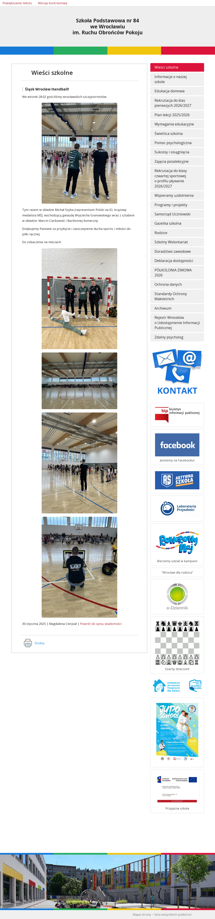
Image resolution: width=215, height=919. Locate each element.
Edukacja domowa (170, 91)
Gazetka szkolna (168, 223)
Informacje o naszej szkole (171, 79)
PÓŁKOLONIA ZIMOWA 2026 (173, 272)
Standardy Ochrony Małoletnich (171, 296)
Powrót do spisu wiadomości (101, 624)
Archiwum (163, 308)
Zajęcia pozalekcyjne (172, 161)
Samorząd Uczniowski (172, 214)
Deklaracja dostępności (174, 260)
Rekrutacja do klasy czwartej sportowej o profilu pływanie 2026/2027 (171, 178)
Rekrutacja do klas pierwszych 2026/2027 (173, 103)
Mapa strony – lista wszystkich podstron (162, 914)
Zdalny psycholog (169, 337)
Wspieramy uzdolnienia (174, 195)
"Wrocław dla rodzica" (177, 572)
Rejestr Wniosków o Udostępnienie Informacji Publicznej (177, 322)
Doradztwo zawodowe (173, 251)
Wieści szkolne (166, 67)
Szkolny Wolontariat (171, 242)
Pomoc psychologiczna (173, 142)
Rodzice (161, 232)
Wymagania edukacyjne (174, 124)
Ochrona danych (168, 284)
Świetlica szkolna (169, 133)
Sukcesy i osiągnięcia (172, 152)
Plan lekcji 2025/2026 (172, 114)
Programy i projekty (171, 204)
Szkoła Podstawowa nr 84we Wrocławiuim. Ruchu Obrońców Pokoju (108, 26)
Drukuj (39, 643)
